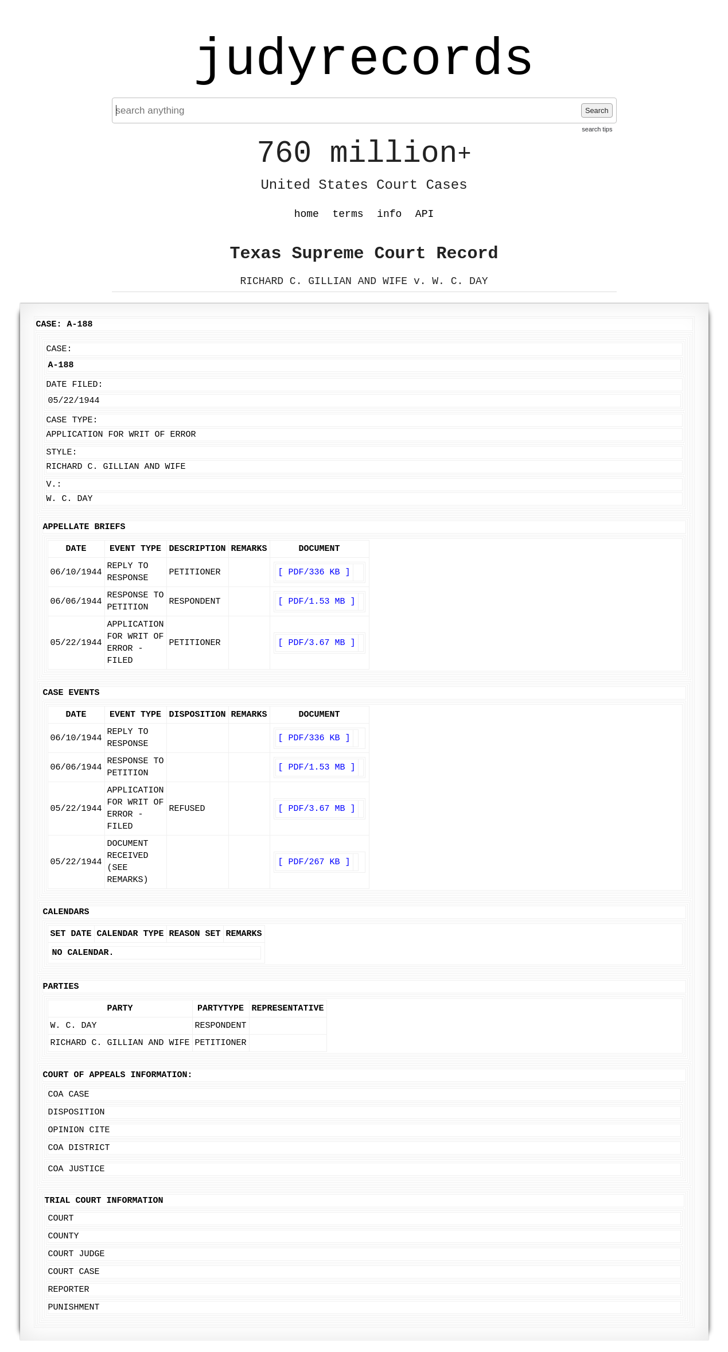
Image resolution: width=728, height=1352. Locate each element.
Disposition (76, 1112)
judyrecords (363, 60)
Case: (59, 349)
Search (597, 110)
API (424, 214)
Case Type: (72, 420)
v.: (54, 484)
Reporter (68, 1290)
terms (348, 214)
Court (61, 1218)
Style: (61, 452)
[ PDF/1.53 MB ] (317, 602)
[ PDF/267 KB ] (314, 862)
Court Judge (76, 1254)
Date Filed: (74, 385)
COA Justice (76, 1169)
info (389, 214)
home (306, 214)
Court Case (74, 1272)
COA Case (68, 1095)
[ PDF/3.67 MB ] (317, 643)
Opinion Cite (79, 1130)
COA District (79, 1148)
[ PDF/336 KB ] (314, 572)
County (63, 1236)
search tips (597, 129)
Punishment (74, 1307)
